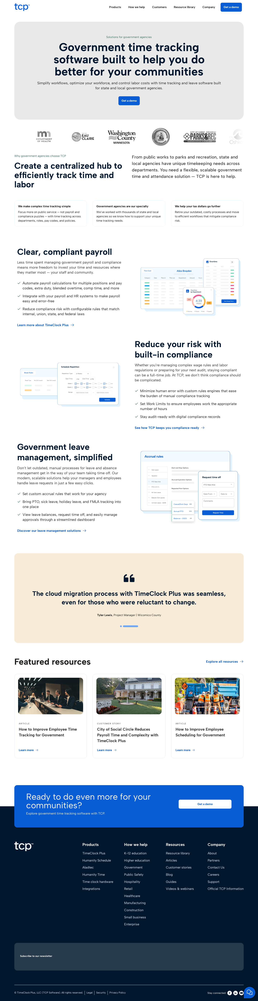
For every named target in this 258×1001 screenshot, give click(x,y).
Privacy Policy (117, 992)
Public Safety (133, 875)
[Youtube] (241, 993)
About (212, 853)
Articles (171, 860)
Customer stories (179, 867)
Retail (128, 889)
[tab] (121, 626)
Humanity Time (93, 875)
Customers (159, 7)
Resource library (178, 853)
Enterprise (131, 924)
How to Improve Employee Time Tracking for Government (48, 732)
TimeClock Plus (93, 853)
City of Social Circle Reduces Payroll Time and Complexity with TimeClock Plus (127, 735)
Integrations (91, 889)
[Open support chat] (249, 992)
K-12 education (135, 853)
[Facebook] (229, 993)
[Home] (23, 846)
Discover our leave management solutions (49, 531)
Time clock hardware (97, 882)
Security (101, 992)
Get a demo (231, 7)
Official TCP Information (226, 889)
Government (133, 867)
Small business (135, 917)
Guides (171, 882)
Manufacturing (135, 903)
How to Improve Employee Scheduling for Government (200, 732)
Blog (169, 875)
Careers (213, 875)
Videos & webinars (180, 889)
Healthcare (132, 896)
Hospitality (132, 882)
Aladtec (88, 867)
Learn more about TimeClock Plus (43, 325)
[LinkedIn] (235, 993)
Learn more (26, 750)
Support (213, 882)
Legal (89, 992)
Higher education (137, 860)
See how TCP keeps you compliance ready (167, 428)
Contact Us (216, 867)
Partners (214, 860)
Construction (134, 910)
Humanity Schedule (96, 860)
